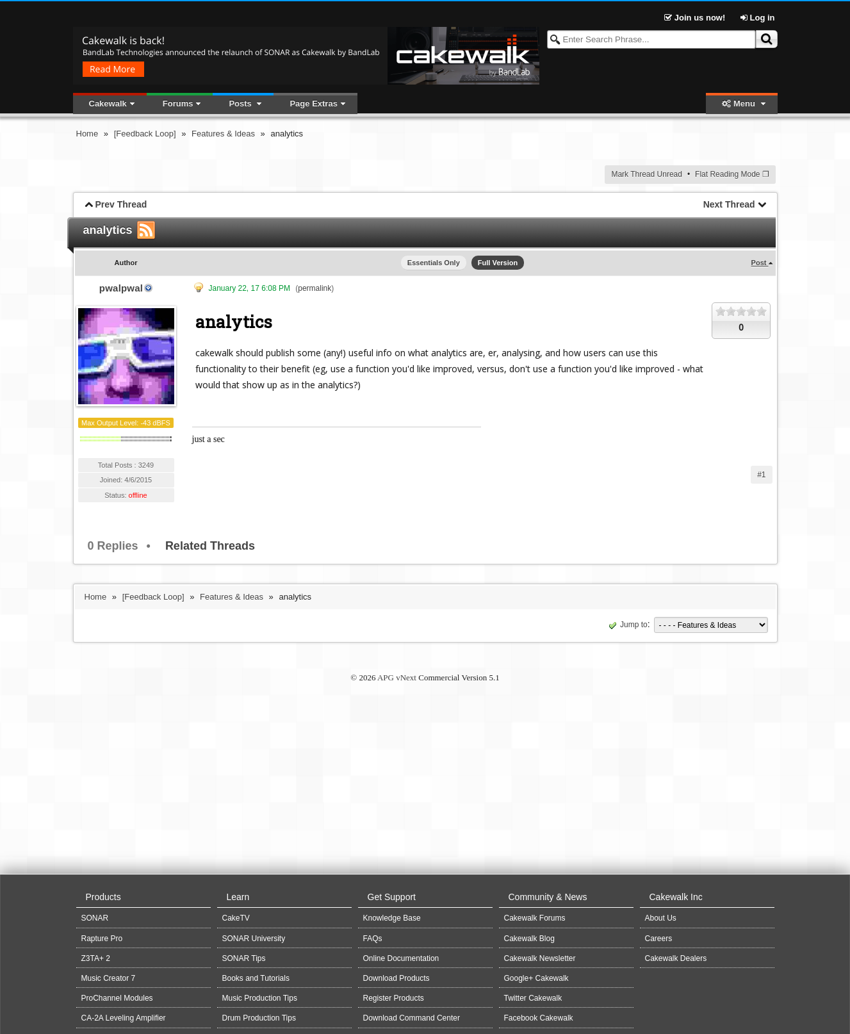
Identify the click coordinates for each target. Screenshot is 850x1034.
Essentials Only (433, 263)
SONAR (95, 918)
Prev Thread (121, 204)
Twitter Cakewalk (533, 998)
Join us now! (696, 17)
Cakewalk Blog (529, 938)
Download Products (396, 978)
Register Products (393, 998)
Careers (659, 938)
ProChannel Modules (117, 998)
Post (760, 263)
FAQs (372, 938)
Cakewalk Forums (535, 918)
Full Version (498, 263)
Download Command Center (411, 1017)
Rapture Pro (102, 938)
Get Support (392, 897)
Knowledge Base (392, 918)
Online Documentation (401, 958)
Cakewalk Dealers (676, 958)
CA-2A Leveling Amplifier (123, 1017)
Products (103, 897)
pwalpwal (121, 288)
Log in (757, 17)
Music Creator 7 (108, 978)
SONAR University (254, 938)
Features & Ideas (223, 133)
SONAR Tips (244, 958)
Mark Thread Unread (646, 174)
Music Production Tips (259, 998)
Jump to (627, 624)
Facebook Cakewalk (538, 1017)
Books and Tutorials (256, 978)
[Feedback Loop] (145, 133)
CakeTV (236, 918)
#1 (761, 474)
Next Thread (729, 204)
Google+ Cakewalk (536, 978)
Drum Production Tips (259, 1017)
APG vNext (396, 677)
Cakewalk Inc (676, 897)
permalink (314, 288)
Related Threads (210, 545)
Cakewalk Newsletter (540, 958)
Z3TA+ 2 (95, 958)
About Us (660, 918)
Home (87, 133)
